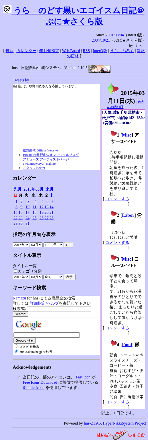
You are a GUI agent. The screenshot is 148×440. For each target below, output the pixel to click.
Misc (127, 135)
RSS (86, 51)
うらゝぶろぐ (122, 51)
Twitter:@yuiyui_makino (39, 163)
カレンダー (26, 51)
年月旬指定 (49, 51)
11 (34, 207)
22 (16, 218)
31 (28, 223)
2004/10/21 (101, 40)
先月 (18, 189)
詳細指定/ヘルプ (44, 303)
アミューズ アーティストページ (46, 159)
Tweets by (21, 80)
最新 (10, 51)
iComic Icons (33, 387)
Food (127, 344)
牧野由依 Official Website (40, 150)
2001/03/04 (115, 35)
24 (28, 218)
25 (34, 218)
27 (46, 218)
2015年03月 (34, 189)
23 (20, 218)
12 (42, 207)
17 (28, 212)
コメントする (117, 199)
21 (52, 212)
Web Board (71, 51)
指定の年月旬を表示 (34, 234)
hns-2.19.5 (92, 423)
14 (52, 207)
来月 (50, 189)
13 (46, 207)
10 (28, 207)
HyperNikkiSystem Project (124, 423)
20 (46, 212)
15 (16, 212)
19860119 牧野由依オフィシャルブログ (51, 155)
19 (42, 212)
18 (34, 212)
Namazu (19, 298)
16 (20, 212)
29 (16, 223)
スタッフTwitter (34, 168)
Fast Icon (83, 377)
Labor (128, 215)
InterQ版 (100, 51)
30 (20, 223)
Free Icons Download (40, 382)
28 (52, 218)
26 (42, 218)
